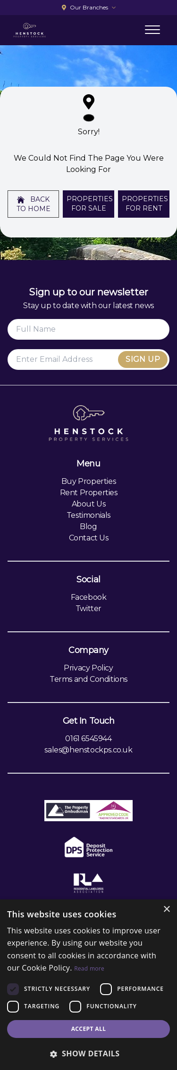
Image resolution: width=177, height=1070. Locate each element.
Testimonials (88, 515)
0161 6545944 (88, 738)
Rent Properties (89, 492)
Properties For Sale (90, 203)
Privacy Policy (88, 667)
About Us (89, 503)
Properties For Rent (145, 203)
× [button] (166, 909)
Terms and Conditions (88, 679)
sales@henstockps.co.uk (88, 749)
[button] (88, 1053)
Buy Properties (88, 481)
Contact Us (89, 537)
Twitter (88, 608)
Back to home (34, 204)
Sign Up (143, 359)
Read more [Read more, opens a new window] (89, 968)
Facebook (89, 597)
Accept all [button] (88, 1029)
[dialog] (88, 984)
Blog (88, 526)
